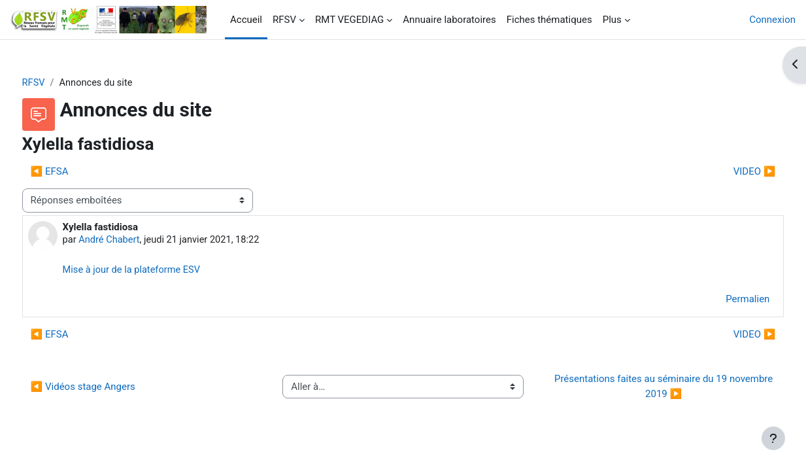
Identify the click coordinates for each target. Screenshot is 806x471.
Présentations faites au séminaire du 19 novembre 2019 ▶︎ (648, 388)
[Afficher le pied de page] (773, 438)
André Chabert (134, 241)
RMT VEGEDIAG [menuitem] (349, 20)
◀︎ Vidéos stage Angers (107, 388)
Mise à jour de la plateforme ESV (158, 271)
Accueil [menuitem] (246, 20)
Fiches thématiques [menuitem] (549, 20)
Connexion (772, 20)
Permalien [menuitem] (723, 301)
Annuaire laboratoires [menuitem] (449, 20)
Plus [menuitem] (612, 20)
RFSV (58, 83)
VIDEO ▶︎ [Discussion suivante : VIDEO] (730, 172)
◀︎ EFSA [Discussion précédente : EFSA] (74, 172)
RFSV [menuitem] (284, 20)
